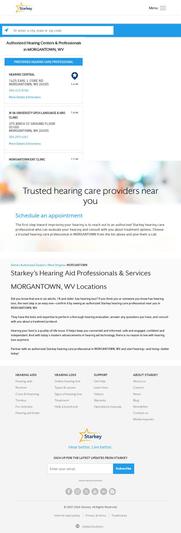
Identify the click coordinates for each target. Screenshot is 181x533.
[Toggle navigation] (156, 8)
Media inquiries (143, 419)
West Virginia (57, 265)
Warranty (100, 400)
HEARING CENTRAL (22, 74)
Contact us (140, 413)
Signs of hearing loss (68, 394)
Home (15, 265)
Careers (138, 387)
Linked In (103, 491)
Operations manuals (108, 406)
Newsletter (140, 406)
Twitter (86, 491)
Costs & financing (27, 394)
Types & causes (65, 387)
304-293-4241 (19, 137)
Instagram (77, 491)
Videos (98, 394)
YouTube (94, 491)
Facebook (68, 491)
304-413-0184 (19, 90)
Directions (34, 97)
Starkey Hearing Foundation (90, 481)
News (137, 394)
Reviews (21, 387)
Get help (100, 381)
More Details (17, 97)
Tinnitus (20, 400)
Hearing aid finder (27, 413)
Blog (136, 400)
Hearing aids (23, 381)
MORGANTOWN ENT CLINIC (27, 159)
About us (139, 381)
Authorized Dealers (33, 265)
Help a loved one (66, 406)
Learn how (101, 387)
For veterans (23, 406)
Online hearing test (67, 381)
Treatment (62, 400)
